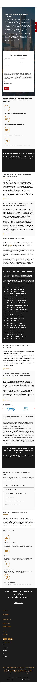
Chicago (5, 669)
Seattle (17, 673)
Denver (23, 669)
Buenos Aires (22, 667)
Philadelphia (6, 671)
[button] (2, 408)
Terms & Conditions (26, 679)
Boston (16, 667)
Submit (6, 88)
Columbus (15, 669)
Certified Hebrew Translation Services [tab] (14, 501)
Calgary (27, 667)
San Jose (13, 673)
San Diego (28, 671)
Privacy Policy (10, 679)
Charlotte (32, 667)
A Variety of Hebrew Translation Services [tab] (15, 493)
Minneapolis (21, 670)
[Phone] (26, 62)
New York (26, 670)
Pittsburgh (16, 671)
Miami (16, 670)
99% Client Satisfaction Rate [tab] (12, 504)
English (26, 226)
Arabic (9, 246)
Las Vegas (6, 670)
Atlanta (4, 667)
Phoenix (11, 671)
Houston (32, 669)
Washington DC (27, 673)
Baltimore (12, 667)
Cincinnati (10, 669)
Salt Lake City (23, 671)
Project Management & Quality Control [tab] (15, 485)
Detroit (27, 669)
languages (9, 245)
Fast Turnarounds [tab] (9, 497)
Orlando (31, 670)
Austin (8, 667)
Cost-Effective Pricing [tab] (10, 489)
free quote (28, 525)
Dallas (19, 669)
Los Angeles (11, 670)
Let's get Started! (18, 602)
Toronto (21, 673)
